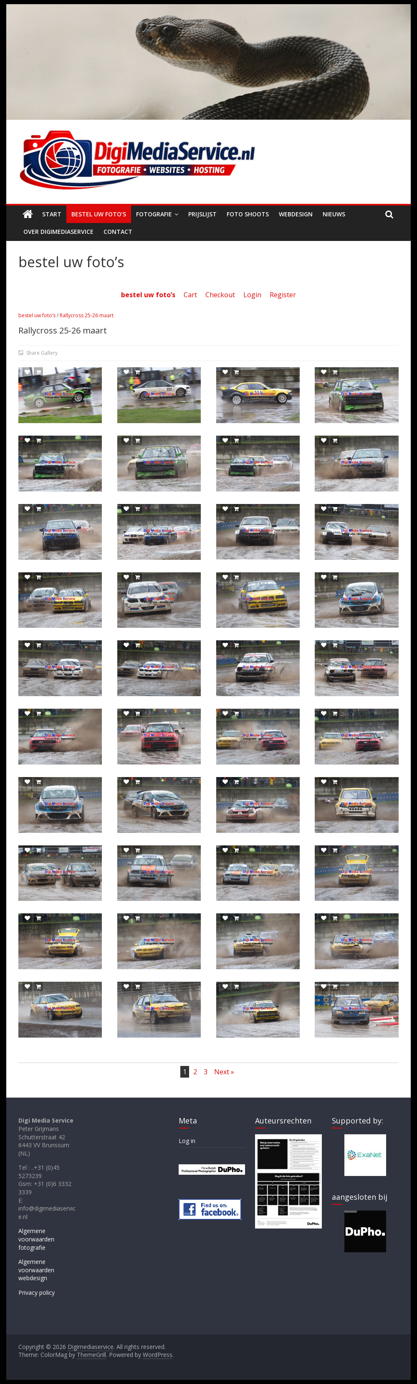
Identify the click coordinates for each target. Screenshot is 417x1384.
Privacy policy (36, 1292)
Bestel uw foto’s (98, 214)
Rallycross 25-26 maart (87, 315)
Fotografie (154, 214)
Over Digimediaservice (58, 232)
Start (51, 214)
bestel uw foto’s (37, 315)
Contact (118, 232)
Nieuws (334, 214)
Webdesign (296, 214)
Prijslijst (202, 214)
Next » (224, 1071)
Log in (187, 1141)
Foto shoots (248, 214)
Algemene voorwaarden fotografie (36, 1239)
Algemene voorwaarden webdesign (36, 1270)
